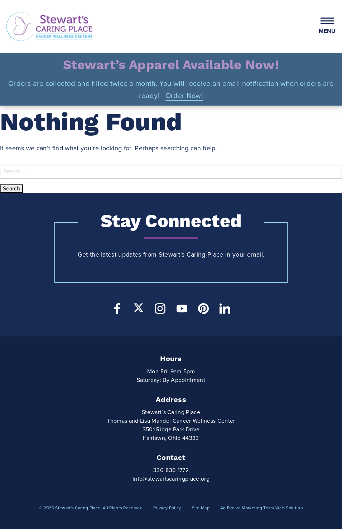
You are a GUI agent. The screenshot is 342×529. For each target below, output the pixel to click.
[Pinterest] (203, 310)
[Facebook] (117, 310)
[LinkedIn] (225, 310)
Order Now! (184, 96)
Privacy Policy (167, 507)
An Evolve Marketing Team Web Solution (261, 507)
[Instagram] (160, 310)
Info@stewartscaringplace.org (171, 478)
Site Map (201, 507)
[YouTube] (182, 310)
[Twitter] (138, 307)
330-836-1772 (171, 470)
